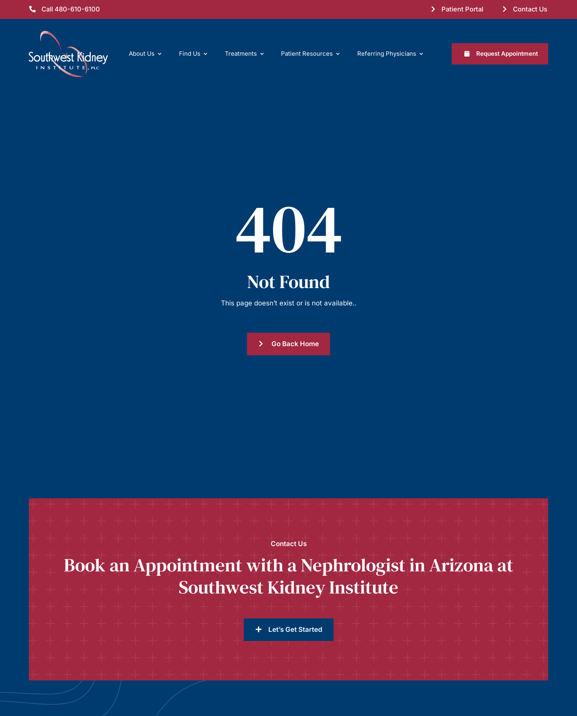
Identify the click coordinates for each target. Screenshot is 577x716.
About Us (142, 53)
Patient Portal (462, 9)
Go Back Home (295, 344)
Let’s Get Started (295, 629)
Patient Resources (307, 53)
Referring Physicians (386, 53)
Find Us (189, 53)
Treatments (241, 53)
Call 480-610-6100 (70, 9)
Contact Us (530, 9)
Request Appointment (507, 53)
